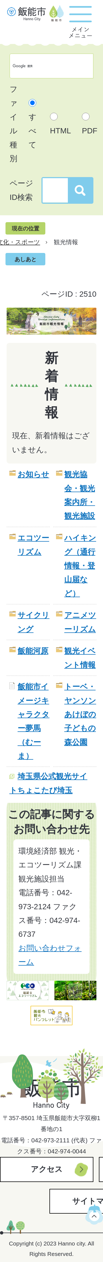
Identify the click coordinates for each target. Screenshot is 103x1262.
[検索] (46, 66)
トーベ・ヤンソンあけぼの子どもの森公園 (80, 714)
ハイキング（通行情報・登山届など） (80, 566)
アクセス (47, 1169)
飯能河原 (33, 651)
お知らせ (33, 474)
